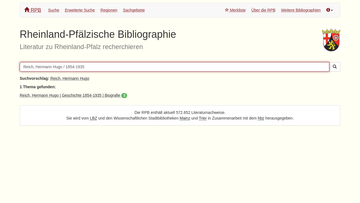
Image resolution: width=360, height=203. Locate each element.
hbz (261, 118)
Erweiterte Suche (80, 10)
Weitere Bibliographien (301, 10)
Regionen (108, 10)
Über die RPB (263, 10)
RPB (32, 10)
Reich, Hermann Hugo (69, 78)
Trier (203, 118)
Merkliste (235, 10)
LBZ (93, 118)
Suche (53, 10)
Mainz (185, 118)
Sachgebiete (134, 10)
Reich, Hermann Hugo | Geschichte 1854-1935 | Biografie (73, 95)
